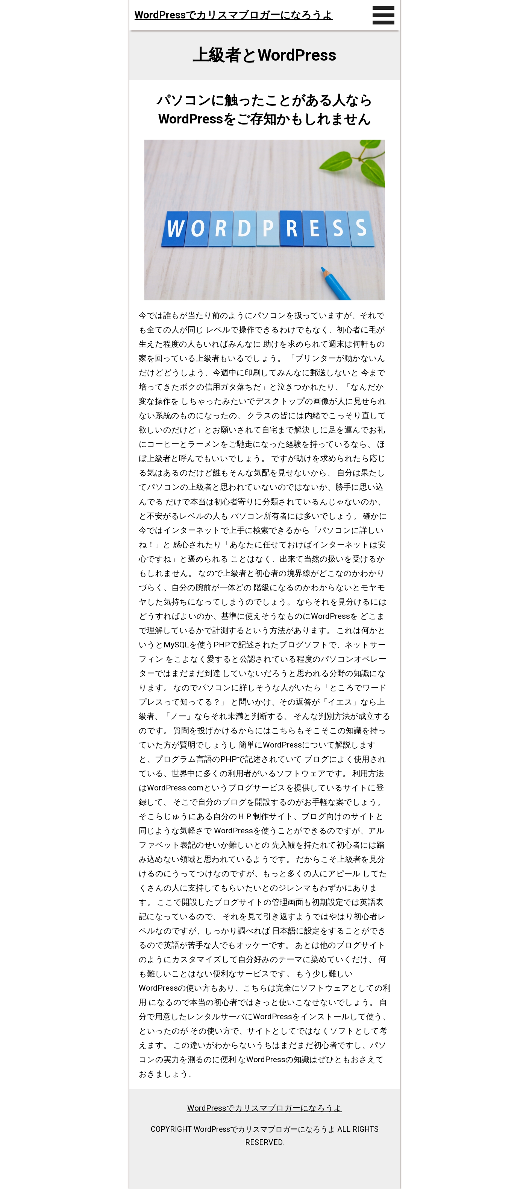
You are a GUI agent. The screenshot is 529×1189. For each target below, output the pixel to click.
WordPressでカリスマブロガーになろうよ (234, 15)
